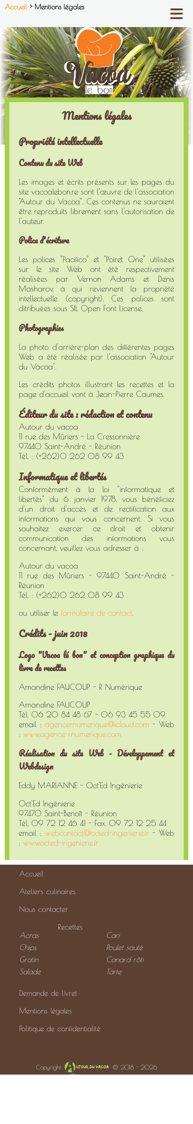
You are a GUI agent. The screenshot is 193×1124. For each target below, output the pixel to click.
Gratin (28, 959)
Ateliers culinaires (47, 891)
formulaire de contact (96, 613)
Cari (113, 935)
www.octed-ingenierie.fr (61, 842)
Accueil (17, 7)
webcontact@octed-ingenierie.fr (97, 833)
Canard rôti (124, 959)
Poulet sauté (124, 947)
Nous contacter (43, 909)
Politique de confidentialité (59, 1028)
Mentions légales (45, 1010)
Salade (30, 971)
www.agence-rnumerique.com (72, 734)
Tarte (114, 971)
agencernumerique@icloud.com (97, 724)
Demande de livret (48, 993)
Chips (27, 947)
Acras (29, 935)
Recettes (70, 927)
